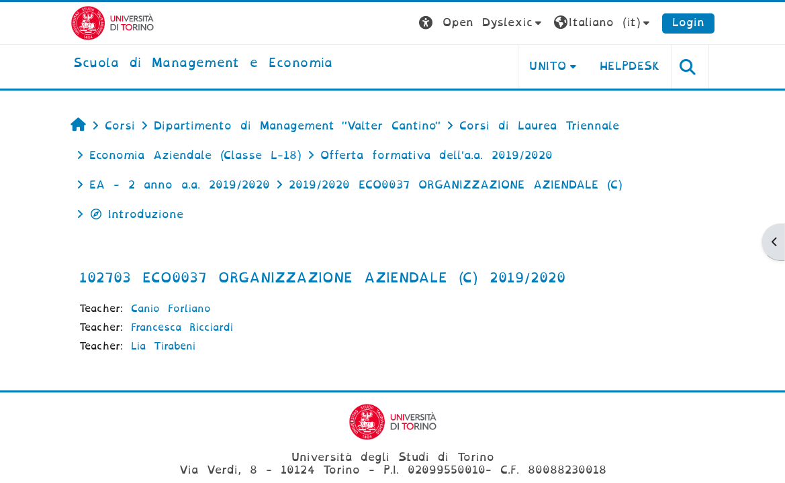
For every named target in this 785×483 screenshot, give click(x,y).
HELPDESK (630, 66)
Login (688, 22)
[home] (203, 63)
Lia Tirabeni (163, 346)
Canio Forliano (171, 309)
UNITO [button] (547, 66)
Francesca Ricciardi (182, 327)
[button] (482, 23)
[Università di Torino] (112, 22)
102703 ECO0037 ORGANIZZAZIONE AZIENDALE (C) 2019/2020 (322, 278)
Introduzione (136, 214)
